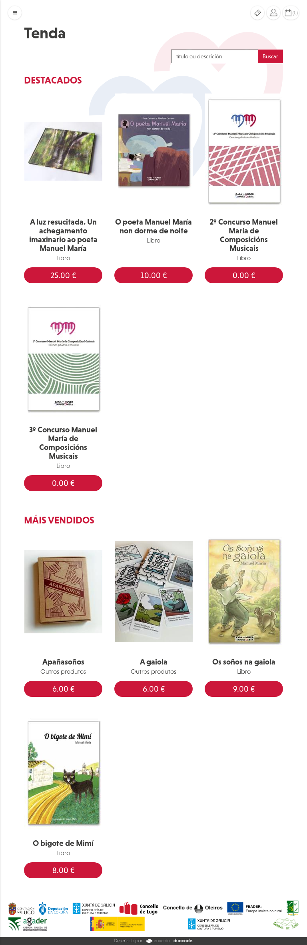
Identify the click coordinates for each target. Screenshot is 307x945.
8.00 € (63, 870)
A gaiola (153, 661)
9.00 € (244, 688)
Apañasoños (63, 661)
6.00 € (63, 688)
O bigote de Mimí (63, 843)
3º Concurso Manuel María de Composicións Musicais (63, 442)
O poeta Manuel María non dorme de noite (153, 226)
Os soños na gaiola (243, 661)
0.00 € (244, 275)
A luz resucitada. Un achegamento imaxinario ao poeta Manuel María (63, 235)
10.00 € (154, 275)
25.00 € (63, 275)
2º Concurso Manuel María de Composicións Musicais (244, 235)
